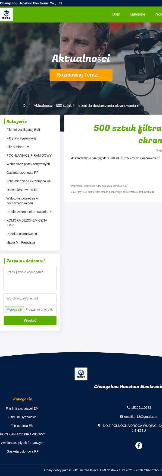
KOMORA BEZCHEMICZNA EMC (26, 223)
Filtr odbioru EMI (18, 147)
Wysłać (30, 320)
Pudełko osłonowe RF (22, 234)
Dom (116, 14)
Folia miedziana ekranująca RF (28, 181)
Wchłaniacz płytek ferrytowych (28, 164)
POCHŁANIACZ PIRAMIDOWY (29, 155)
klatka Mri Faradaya (20, 242)
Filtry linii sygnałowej (21, 138)
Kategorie (137, 14)
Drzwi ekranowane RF (22, 190)
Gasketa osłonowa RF (22, 172)
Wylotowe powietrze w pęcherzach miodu (22, 200)
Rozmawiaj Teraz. (81, 75)
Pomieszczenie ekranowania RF (29, 212)
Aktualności (43, 106)
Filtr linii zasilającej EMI (23, 130)
